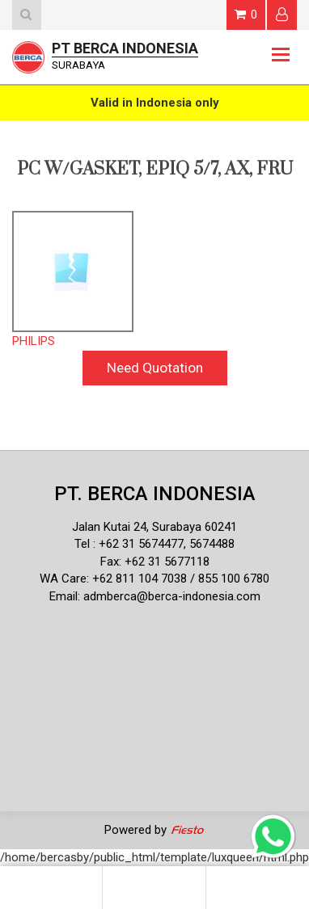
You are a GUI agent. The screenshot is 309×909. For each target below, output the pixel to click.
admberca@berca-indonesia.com (171, 596)
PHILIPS (33, 341)
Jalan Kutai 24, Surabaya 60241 (154, 527)
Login (282, 14)
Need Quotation (155, 368)
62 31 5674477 (145, 544)
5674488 (212, 544)
